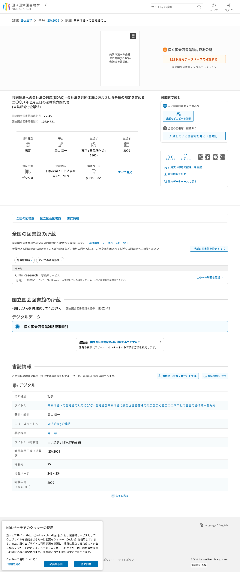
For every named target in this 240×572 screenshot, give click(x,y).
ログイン (229, 7)
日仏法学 (26, 20)
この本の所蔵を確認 (210, 277)
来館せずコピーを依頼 (178, 116)
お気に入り (170, 157)
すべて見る (125, 172)
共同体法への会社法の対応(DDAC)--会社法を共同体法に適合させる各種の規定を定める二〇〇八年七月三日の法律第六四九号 (131, 405)
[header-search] (177, 7)
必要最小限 (56, 564)
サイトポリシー (127, 559)
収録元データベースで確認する (194, 59)
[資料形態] (50, 260)
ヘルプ (214, 7)
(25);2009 (52, 20)
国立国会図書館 (50, 218)
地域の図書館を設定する (210, 248)
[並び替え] (24, 260)
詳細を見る (14, 564)
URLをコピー (185, 157)
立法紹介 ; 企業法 (59, 423)
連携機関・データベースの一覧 (109, 243)
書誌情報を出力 (175, 174)
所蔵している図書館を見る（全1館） (194, 136)
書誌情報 (73, 218)
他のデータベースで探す (180, 181)
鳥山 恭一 (53, 433)
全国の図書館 (25, 218)
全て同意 (86, 564)
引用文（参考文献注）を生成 (183, 167)
